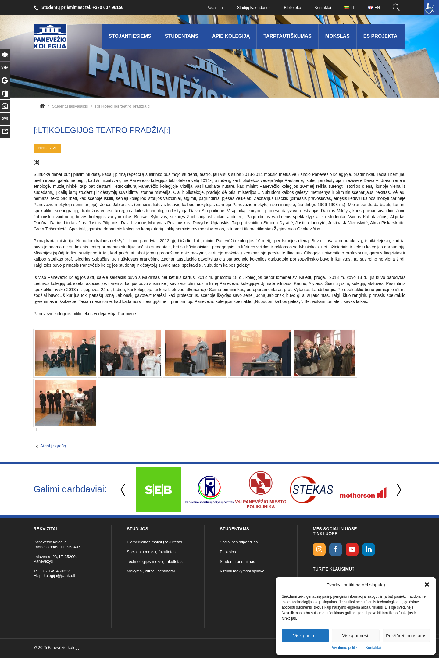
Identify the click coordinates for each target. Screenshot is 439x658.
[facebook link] (335, 549)
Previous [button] (123, 490)
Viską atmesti (355, 635)
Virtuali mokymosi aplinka (242, 571)
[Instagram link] (319, 549)
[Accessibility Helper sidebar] (431, 7)
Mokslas (337, 36)
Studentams (181, 36)
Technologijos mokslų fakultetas (155, 561)
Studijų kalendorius (254, 7)
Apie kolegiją (231, 36)
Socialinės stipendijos (239, 542)
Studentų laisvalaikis (70, 106)
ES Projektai (381, 36)
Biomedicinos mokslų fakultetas (154, 542)
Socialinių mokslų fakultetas (151, 552)
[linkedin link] (368, 549)
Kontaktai (373, 648)
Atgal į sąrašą (53, 445)
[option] (158, 489)
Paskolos (228, 552)
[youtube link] (352, 549)
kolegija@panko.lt (59, 575)
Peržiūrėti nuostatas (406, 635)
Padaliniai (214, 7)
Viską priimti (305, 635)
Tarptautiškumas (287, 36)
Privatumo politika (345, 648)
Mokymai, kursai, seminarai (151, 571)
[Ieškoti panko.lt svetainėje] (396, 7)
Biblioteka (292, 7)
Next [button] (397, 490)
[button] (427, 585)
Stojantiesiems (130, 36)
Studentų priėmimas (237, 561)
